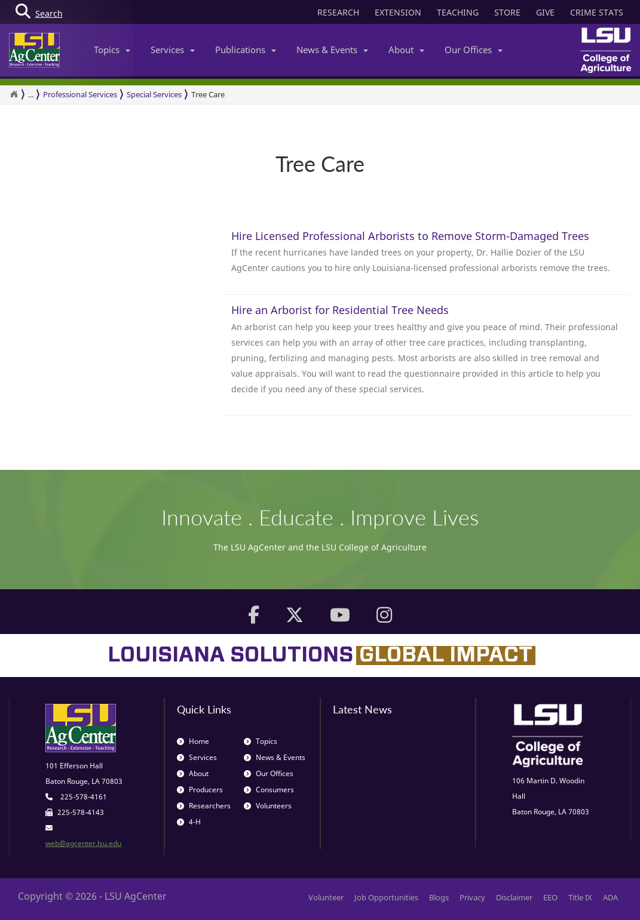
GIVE (545, 12)
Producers (200, 789)
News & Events (332, 50)
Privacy (472, 897)
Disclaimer (514, 897)
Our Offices (474, 50)
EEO (550, 897)
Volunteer (326, 897)
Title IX (580, 897)
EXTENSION (398, 12)
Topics (112, 50)
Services (173, 50)
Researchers (204, 806)
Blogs (439, 897)
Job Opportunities (386, 897)
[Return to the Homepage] (14, 94)
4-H (189, 822)
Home (193, 741)
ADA (610, 897)
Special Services (154, 94)
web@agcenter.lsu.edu (83, 843)
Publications (245, 50)
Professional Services (80, 94)
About (406, 50)
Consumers (269, 789)
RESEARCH (338, 12)
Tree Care (208, 94)
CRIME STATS (596, 12)
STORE (507, 12)
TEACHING (458, 12)
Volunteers (268, 806)
